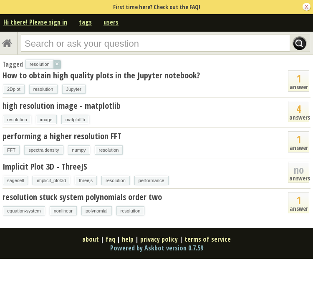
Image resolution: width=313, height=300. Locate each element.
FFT (11, 150)
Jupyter (73, 89)
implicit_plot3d (51, 180)
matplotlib (75, 119)
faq (110, 239)
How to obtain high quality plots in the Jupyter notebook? (101, 75)
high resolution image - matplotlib (62, 105)
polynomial (97, 210)
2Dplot (13, 89)
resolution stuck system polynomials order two (82, 196)
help (128, 239)
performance (151, 180)
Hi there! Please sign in (35, 22)
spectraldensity (43, 150)
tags (85, 22)
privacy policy (159, 239)
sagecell (15, 180)
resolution (43, 89)
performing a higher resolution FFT (62, 136)
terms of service (207, 239)
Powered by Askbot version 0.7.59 (156, 247)
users (111, 22)
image (46, 119)
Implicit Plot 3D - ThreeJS (45, 166)
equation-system (24, 210)
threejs (86, 180)
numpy (79, 150)
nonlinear (63, 210)
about (90, 239)
